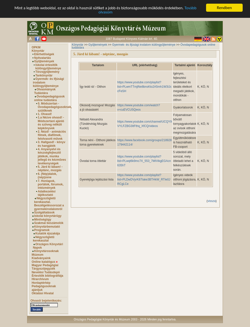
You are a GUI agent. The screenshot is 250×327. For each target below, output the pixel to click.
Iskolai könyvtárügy (48, 216)
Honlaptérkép (41, 283)
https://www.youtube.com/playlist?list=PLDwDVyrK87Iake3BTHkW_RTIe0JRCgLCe (143, 179)
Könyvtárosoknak (46, 251)
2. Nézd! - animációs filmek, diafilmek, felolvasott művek (52, 135)
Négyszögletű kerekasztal (43, 238)
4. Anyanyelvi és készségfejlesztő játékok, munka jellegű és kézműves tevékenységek (52, 156)
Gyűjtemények (44, 61)
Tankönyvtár (43, 75)
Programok (42, 230)
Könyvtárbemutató (47, 226)
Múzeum (37, 254)
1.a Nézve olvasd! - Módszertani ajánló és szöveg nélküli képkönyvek (51, 123)
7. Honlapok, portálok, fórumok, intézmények (50, 184)
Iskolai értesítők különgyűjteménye (48, 66)
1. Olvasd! (45, 114)
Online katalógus (45, 261)
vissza (212, 201)
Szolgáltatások (44, 212)
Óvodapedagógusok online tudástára (49, 98)
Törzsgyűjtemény (47, 72)
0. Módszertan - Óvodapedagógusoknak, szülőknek (55, 107)
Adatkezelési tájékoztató (47, 193)
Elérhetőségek (44, 54)
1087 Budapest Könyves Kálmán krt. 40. (131, 39)
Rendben (224, 7)
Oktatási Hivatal (43, 293)
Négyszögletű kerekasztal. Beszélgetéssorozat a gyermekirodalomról (49, 204)
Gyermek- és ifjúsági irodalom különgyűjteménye (143, 44)
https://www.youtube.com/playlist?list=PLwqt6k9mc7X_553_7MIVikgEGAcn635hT (144, 161)
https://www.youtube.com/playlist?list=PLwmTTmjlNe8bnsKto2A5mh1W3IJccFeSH (144, 87)
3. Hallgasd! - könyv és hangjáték (51, 143)
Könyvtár (38, 51)
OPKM (36, 47)
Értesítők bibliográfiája (47, 275)
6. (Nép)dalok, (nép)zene (47, 175)
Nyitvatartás (42, 58)
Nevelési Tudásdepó (46, 272)
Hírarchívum (40, 279)
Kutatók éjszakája (47, 233)
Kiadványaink (41, 258)
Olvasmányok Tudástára (45, 91)
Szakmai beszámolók (48, 223)
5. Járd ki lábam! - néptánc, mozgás (50, 168)
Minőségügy (42, 219)
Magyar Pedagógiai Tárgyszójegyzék (45, 267)
